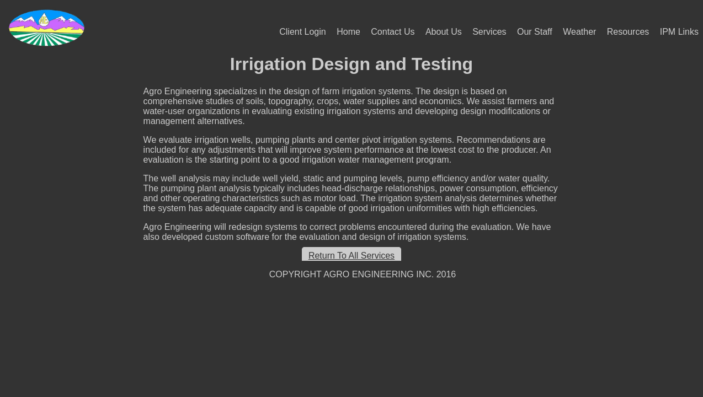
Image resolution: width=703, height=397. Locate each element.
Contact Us (392, 31)
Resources (628, 31)
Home (348, 31)
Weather (579, 31)
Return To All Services (351, 255)
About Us (443, 31)
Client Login (302, 31)
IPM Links (679, 31)
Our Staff (534, 31)
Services (489, 31)
